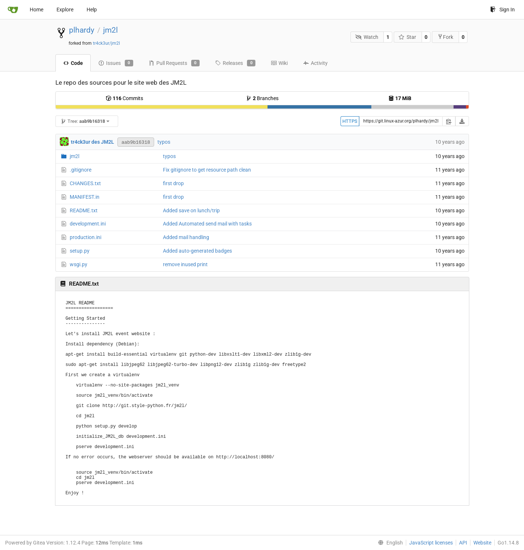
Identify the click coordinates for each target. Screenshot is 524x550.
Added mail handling (186, 237)
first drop (173, 183)
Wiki (279, 63)
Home (36, 9)
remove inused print (185, 264)
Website (482, 543)
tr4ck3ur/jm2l (106, 43)
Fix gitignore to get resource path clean (207, 170)
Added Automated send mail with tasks (207, 224)
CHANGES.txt (85, 183)
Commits (124, 98)
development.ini (88, 224)
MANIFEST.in (84, 197)
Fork (445, 37)
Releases (235, 63)
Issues (115, 63)
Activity (315, 63)
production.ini (85, 237)
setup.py (80, 251)
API (463, 543)
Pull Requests (174, 63)
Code (73, 63)
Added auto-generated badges (197, 251)
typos (163, 142)
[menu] (389, 542)
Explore (65, 9)
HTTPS (349, 121)
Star (407, 37)
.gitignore (80, 170)
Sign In (502, 9)
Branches (262, 98)
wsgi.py (78, 264)
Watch (366, 37)
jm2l (110, 30)
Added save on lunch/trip (191, 210)
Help (92, 9)
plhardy (81, 30)
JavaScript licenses (431, 543)
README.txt (84, 210)
